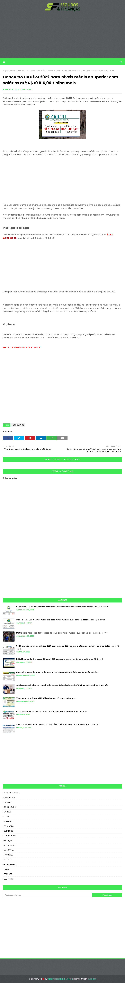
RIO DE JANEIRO (10, 864)
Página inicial (9, 70)
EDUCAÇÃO (9, 826)
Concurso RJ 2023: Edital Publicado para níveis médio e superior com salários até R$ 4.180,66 (60, 619)
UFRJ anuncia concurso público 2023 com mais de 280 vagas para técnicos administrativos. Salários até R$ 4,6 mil (67, 647)
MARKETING (9, 850)
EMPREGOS (8, 831)
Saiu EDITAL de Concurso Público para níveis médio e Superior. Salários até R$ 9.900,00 (57, 724)
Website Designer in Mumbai (60, 979)
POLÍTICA (7, 859)
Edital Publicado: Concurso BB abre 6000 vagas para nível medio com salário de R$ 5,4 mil (59, 659)
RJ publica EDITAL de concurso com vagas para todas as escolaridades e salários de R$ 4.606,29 (62, 606)
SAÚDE (6, 869)
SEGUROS (8, 874)
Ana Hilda (9, 89)
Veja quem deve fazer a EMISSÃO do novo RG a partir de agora (46, 698)
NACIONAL (8, 855)
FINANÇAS (8, 840)
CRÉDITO (7, 802)
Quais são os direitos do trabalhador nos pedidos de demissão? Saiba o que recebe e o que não (62, 685)
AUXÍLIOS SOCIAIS (11, 792)
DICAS (6, 816)
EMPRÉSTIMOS (10, 836)
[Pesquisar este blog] (47, 895)
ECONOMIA (8, 821)
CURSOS (7, 812)
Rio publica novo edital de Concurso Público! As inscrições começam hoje (51, 711)
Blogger (92, 979)
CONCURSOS (22, 70)
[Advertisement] (62, 35)
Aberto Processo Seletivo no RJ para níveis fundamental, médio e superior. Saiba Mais (57, 672)
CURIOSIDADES (10, 807)
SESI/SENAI (8, 879)
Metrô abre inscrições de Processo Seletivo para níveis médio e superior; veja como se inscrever (61, 632)
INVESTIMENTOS (10, 845)
